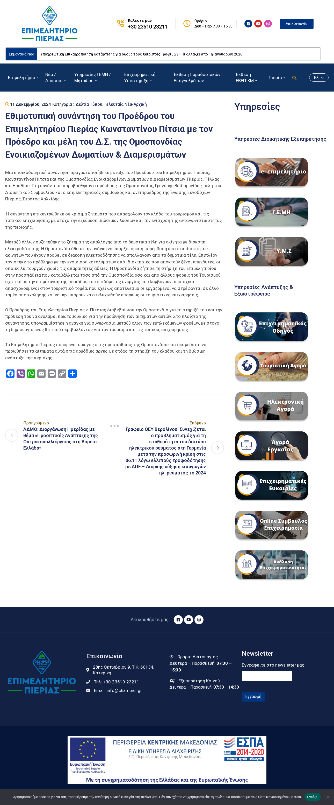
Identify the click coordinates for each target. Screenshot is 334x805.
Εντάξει (312, 797)
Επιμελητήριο (24, 77)
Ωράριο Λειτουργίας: (198, 656)
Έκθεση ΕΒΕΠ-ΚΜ (247, 77)
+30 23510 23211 (148, 27)
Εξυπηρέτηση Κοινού (199, 680)
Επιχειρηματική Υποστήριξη (139, 77)
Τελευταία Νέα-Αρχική (125, 104)
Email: (118, 690)
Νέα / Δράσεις (56, 77)
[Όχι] (327, 797)
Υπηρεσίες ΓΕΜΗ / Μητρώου (92, 77)
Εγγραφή (253, 696)
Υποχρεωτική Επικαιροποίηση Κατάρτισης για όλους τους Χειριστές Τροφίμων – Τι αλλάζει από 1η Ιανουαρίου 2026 (141, 54)
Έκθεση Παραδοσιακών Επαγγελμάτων (197, 77)
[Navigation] (114, 425)
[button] (294, 77)
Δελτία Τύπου (89, 104)
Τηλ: (117, 681)
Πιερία (277, 77)
